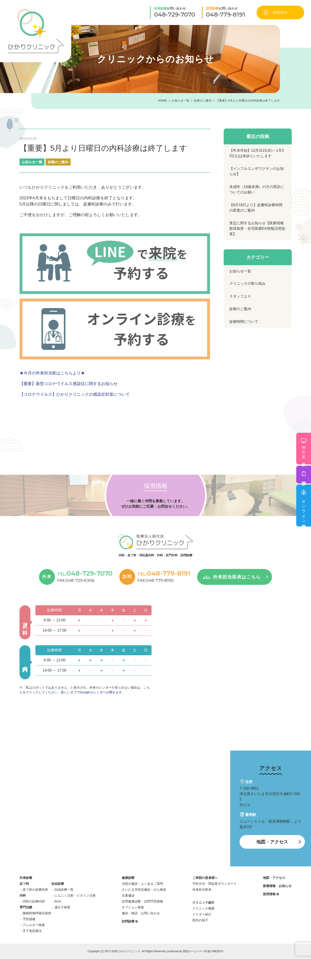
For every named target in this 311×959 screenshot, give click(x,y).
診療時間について (243, 322)
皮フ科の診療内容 (35, 889)
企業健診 (128, 895)
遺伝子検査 (62, 907)
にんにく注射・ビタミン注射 (75, 895)
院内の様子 (200, 920)
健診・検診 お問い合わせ (141, 913)
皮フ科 (24, 883)
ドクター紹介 (201, 914)
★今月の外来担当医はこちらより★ (52, 373)
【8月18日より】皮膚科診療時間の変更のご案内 (256, 207)
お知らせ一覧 (32, 162)
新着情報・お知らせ (277, 886)
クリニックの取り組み (247, 283)
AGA (57, 901)
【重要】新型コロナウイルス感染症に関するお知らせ (69, 383)
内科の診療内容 (34, 901)
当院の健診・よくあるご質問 (142, 883)
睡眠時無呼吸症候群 (37, 913)
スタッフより (240, 296)
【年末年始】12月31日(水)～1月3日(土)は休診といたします (256, 153)
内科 (23, 895)
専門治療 (26, 907)
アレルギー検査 (34, 925)
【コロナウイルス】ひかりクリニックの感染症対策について (75, 394)
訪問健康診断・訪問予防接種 (142, 901)
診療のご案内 (58, 162)
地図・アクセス (272, 841)
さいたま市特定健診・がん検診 (144, 889)
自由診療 (57, 883)
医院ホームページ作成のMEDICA (203, 951)
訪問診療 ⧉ (130, 921)
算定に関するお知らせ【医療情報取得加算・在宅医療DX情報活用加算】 (257, 228)
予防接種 (29, 919)
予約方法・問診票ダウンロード (214, 883)
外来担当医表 (201, 889)
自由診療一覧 (63, 889)
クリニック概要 (203, 908)
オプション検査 (133, 907)
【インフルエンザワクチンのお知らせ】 (256, 171)
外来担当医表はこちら (237, 576)
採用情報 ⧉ (271, 894)
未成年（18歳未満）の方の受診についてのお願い (256, 189)
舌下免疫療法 (32, 931)
